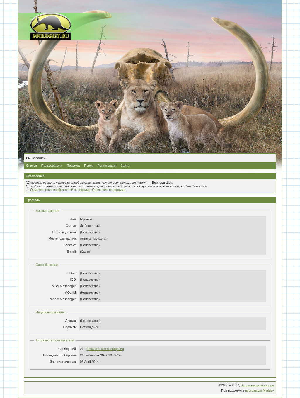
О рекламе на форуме (108, 189)
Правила (73, 165)
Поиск (88, 165)
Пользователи (51, 165)
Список (31, 165)
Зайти (125, 165)
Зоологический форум (257, 385)
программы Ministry (259, 390)
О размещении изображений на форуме (60, 189)
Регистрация (107, 165)
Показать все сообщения (105, 349)
